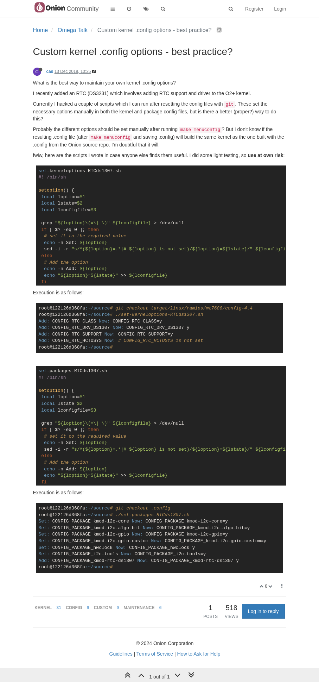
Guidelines (121, 654)
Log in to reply (263, 611)
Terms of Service (154, 654)
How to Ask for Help (199, 654)
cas (49, 71)
